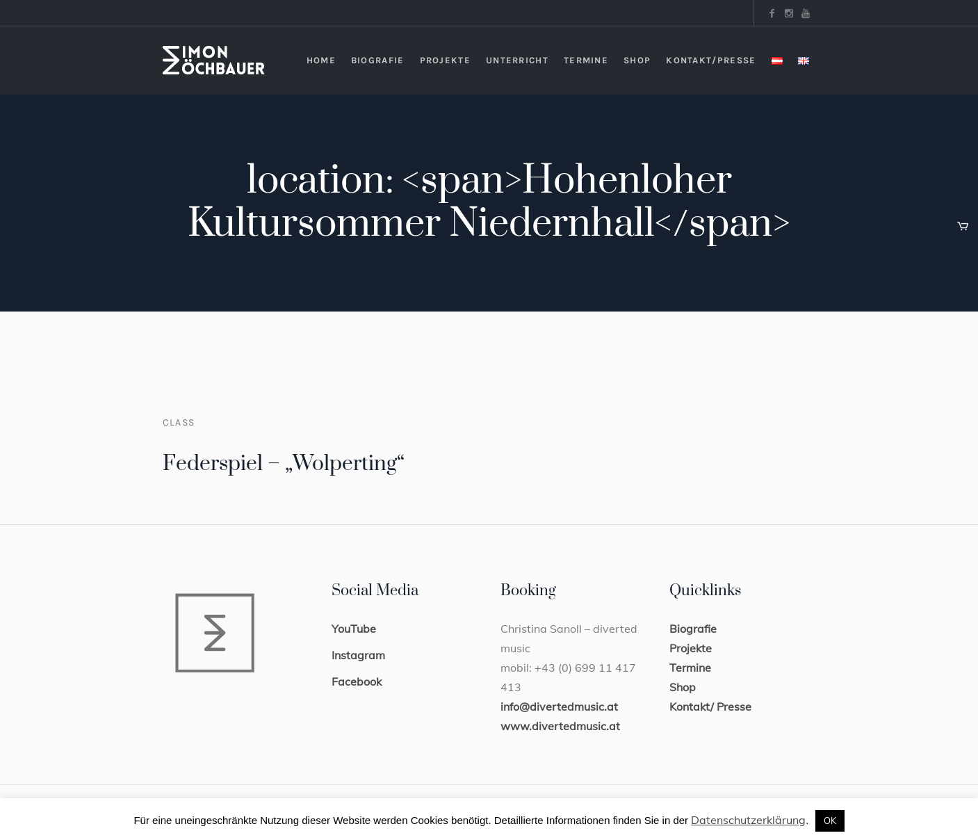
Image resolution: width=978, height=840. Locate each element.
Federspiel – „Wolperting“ (284, 464)
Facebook (357, 681)
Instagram (358, 655)
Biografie (693, 629)
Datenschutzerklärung (748, 820)
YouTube (354, 629)
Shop (682, 687)
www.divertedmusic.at (560, 726)
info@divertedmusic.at (559, 706)
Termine (690, 668)
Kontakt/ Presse (710, 706)
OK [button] (830, 820)
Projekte (690, 648)
